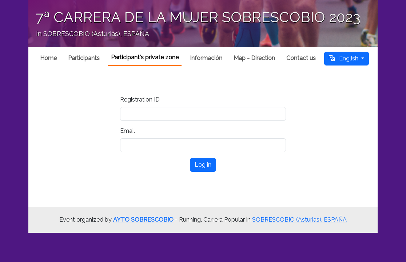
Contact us (301, 58)
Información (206, 58)
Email (127, 130)
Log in (203, 164)
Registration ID (140, 99)
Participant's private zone (145, 57)
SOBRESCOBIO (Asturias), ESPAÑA (299, 219)
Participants (84, 58)
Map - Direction (254, 58)
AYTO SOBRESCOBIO (143, 219)
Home (48, 58)
